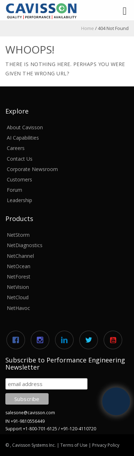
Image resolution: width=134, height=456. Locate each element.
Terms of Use (74, 445)
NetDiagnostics (25, 245)
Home (87, 28)
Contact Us (20, 158)
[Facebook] (17, 340)
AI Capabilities (23, 137)
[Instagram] (42, 340)
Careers (16, 148)
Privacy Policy (105, 445)
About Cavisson (25, 127)
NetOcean (18, 266)
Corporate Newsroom (32, 169)
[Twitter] (90, 340)
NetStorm (18, 234)
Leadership (19, 200)
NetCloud (18, 297)
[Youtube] (114, 340)
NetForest (18, 276)
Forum (14, 189)
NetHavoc (18, 308)
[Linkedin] (66, 340)
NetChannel (20, 255)
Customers (19, 179)
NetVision (18, 287)
